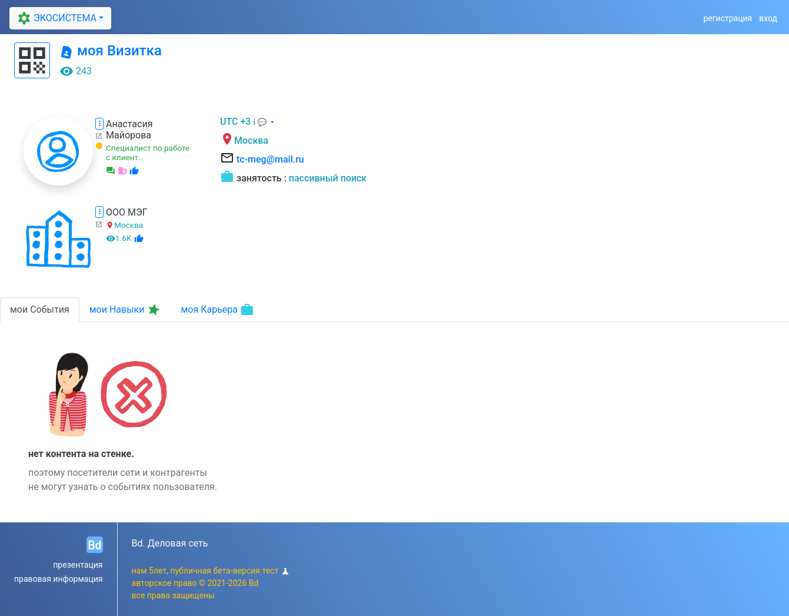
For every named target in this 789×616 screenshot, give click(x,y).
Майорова (128, 135)
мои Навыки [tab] (125, 310)
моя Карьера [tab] (217, 310)
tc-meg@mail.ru (270, 159)
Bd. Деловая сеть (170, 543)
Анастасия (129, 124)
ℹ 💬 (260, 122)
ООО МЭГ (127, 212)
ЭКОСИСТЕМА (55, 18)
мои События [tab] (39, 309)
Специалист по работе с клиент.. (147, 152)
